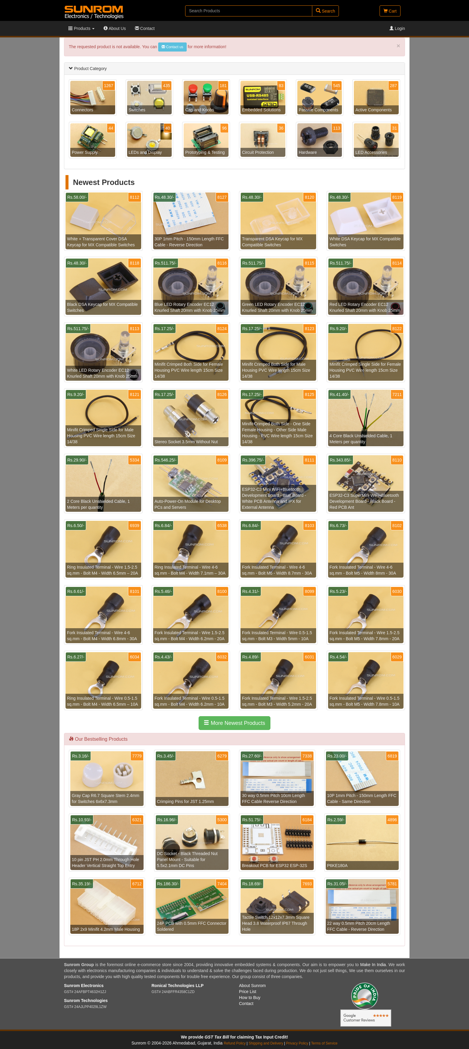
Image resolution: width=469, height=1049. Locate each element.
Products (81, 28)
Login (397, 28)
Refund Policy (235, 1043)
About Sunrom (252, 985)
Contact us (172, 47)
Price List (247, 991)
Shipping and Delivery (266, 1043)
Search (325, 10)
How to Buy (250, 997)
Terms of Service (324, 1043)
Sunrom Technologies (86, 1000)
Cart (390, 11)
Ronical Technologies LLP (178, 985)
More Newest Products (234, 723)
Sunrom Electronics (83, 985)
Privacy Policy (297, 1043)
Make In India (373, 964)
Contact (145, 28)
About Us (114, 28)
